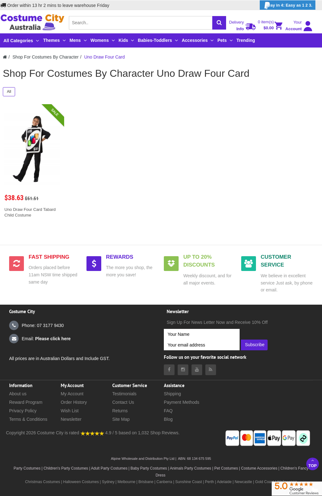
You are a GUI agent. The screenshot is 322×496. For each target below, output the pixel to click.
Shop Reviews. (165, 432)
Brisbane (145, 482)
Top (312, 463)
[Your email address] (202, 345)
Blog (168, 419)
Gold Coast (264, 482)
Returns (120, 410)
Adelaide (224, 482)
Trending (245, 40)
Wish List (70, 410)
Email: (40, 338)
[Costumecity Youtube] (197, 369)
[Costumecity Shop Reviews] (92, 432)
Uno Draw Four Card (104, 56)
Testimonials (124, 393)
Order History (74, 402)
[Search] (219, 23)
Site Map (121, 419)
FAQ (168, 410)
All (9, 91)
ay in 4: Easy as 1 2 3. (287, 5)
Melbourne (127, 482)
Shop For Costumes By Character (46, 56)
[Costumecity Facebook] (169, 369)
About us (17, 393)
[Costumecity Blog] (210, 369)
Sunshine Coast (188, 482)
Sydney (108, 482)
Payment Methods (181, 402)
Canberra (164, 482)
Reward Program (25, 402)
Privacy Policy (22, 410)
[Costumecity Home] (5, 56)
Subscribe (254, 344)
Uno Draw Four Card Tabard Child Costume (30, 212)
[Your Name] (202, 334)
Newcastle (244, 482)
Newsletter (71, 419)
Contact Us (123, 402)
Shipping (172, 393)
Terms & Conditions (28, 419)
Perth (209, 482)
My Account (72, 393)
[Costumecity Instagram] (183, 369)
